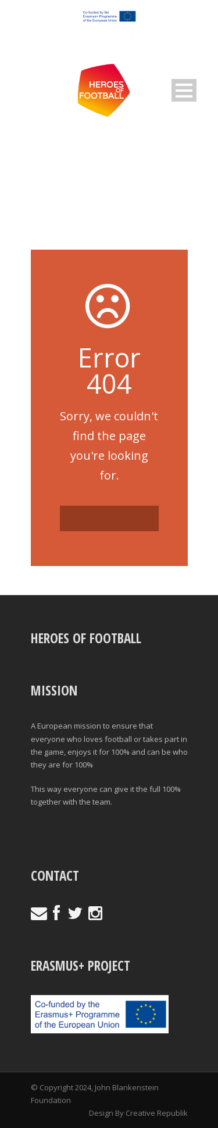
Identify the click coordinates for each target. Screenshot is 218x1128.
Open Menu (183, 90)
